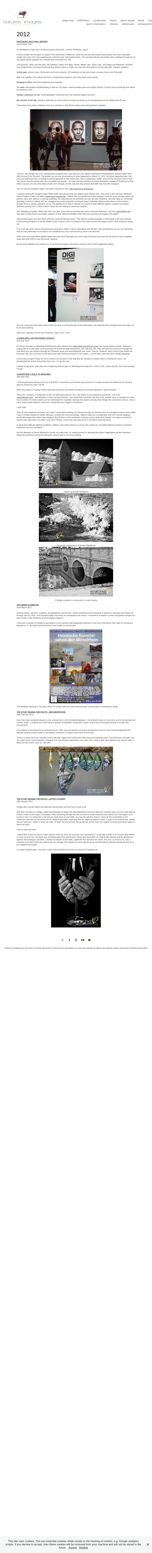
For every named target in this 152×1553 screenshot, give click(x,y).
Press (113, 21)
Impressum (128, 24)
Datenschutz (145, 24)
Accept (73, 1547)
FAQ (150, 21)
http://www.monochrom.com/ (85, 346)
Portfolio (83, 20)
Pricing (114, 24)
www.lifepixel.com (25, 397)
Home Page (68, 21)
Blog (141, 20)
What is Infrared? (96, 24)
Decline (83, 1547)
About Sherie (127, 21)
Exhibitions (99, 21)
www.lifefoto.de (123, 211)
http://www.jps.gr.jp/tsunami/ (82, 189)
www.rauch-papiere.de (55, 196)
